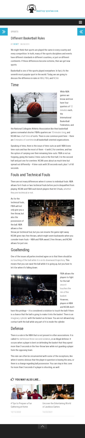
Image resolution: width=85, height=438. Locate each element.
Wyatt (16, 44)
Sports (14, 31)
